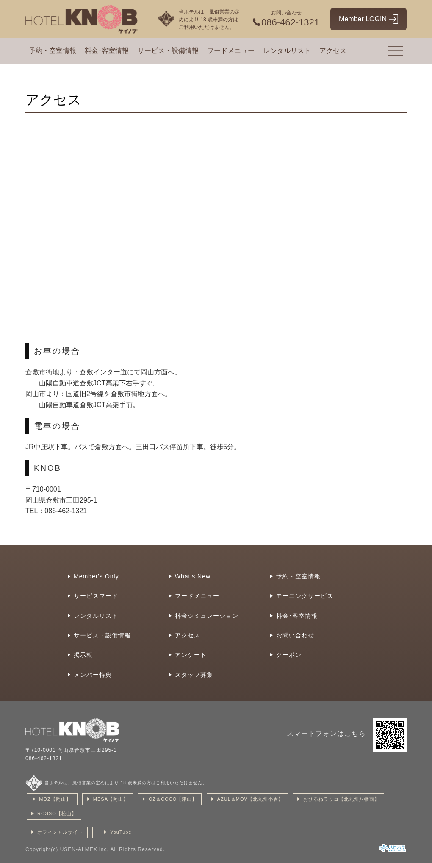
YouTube (120, 832)
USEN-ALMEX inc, (84, 849)
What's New (192, 576)
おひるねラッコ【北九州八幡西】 (341, 799)
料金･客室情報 (107, 50)
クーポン (289, 654)
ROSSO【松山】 (57, 813)
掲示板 (83, 654)
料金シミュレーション (206, 615)
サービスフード (96, 595)
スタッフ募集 (194, 674)
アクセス (332, 50)
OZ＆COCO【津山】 (173, 799)
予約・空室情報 (52, 50)
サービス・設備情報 (168, 50)
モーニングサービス (304, 595)
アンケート (191, 654)
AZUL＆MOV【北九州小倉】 (250, 799)
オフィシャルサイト (60, 832)
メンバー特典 (93, 674)
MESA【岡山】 (110, 799)
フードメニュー (231, 50)
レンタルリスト (287, 50)
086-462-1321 (43, 758)
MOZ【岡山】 (55, 799)
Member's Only (96, 576)
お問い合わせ (295, 635)
